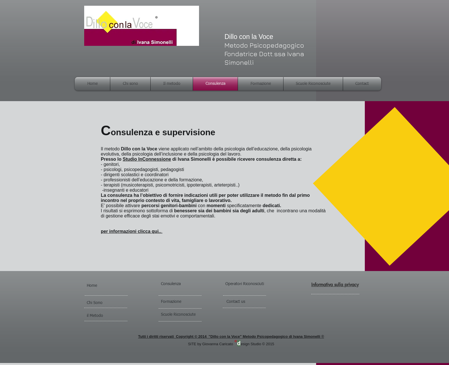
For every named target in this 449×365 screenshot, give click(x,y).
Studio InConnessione (147, 159)
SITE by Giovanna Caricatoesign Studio (225, 344)
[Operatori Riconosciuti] (255, 284)
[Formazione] (179, 302)
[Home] (102, 286)
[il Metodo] (102, 316)
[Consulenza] (176, 284)
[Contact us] (245, 302)
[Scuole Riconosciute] (188, 315)
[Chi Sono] (102, 303)
